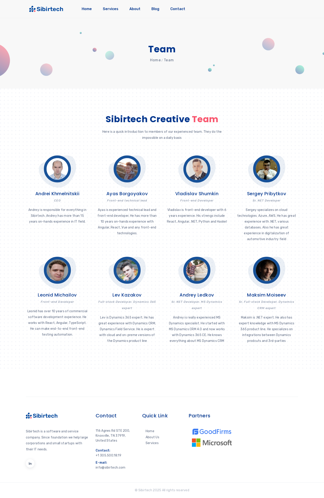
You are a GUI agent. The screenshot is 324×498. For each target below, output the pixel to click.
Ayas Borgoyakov (127, 193)
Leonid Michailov (57, 295)
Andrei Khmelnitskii (57, 193)
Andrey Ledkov (197, 295)
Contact (177, 9)
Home (87, 9)
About (134, 9)
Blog (155, 9)
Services (110, 9)
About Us (152, 437)
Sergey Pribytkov (266, 193)
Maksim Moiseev (266, 295)
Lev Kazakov (127, 295)
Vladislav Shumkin (196, 193)
